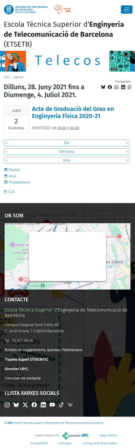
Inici (6, 77)
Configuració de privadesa (100, 443)
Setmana (66, 151)
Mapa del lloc (108, 435)
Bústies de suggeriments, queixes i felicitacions (43, 350)
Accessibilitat (39, 443)
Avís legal (65, 443)
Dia (66, 143)
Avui (12, 176)
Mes (66, 160)
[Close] (127, 9)
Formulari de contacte (23, 378)
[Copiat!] (129, 87)
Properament (19, 182)
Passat (14, 170)
